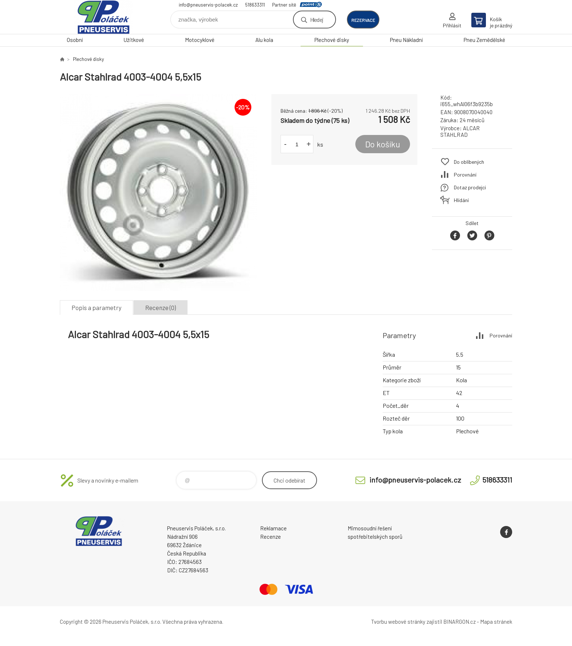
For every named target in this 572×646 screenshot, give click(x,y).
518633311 (255, 5)
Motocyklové (199, 39)
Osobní (75, 39)
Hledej (316, 19)
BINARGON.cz (459, 621)
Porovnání (465, 174)
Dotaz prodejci (470, 187)
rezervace (363, 20)
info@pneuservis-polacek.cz (208, 5)
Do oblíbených (469, 162)
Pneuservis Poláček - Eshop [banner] (103, 17)
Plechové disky (331, 39)
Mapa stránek (496, 621)
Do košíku (382, 144)
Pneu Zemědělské (484, 39)
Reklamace (273, 528)
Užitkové (134, 39)
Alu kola (264, 39)
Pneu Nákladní (406, 39)
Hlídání (461, 200)
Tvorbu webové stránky (398, 621)
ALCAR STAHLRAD (460, 131)
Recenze (270, 536)
